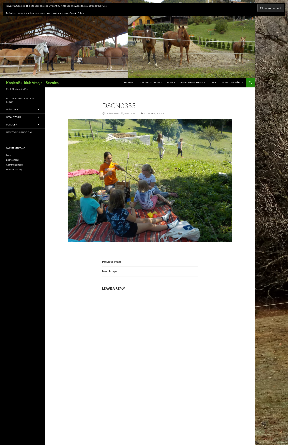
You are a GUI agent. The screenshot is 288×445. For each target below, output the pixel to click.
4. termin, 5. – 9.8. (154, 113)
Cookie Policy (77, 13)
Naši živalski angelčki (19, 132)
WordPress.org (14, 169)
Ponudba (11, 124)
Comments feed (14, 164)
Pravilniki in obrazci (192, 82)
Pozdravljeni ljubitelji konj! (20, 100)
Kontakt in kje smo (150, 82)
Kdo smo (129, 82)
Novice (171, 82)
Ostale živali (13, 117)
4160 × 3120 (131, 113)
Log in (9, 154)
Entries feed (12, 159)
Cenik (213, 82)
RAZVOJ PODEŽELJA (232, 82)
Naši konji (12, 109)
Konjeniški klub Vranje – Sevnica (32, 82)
